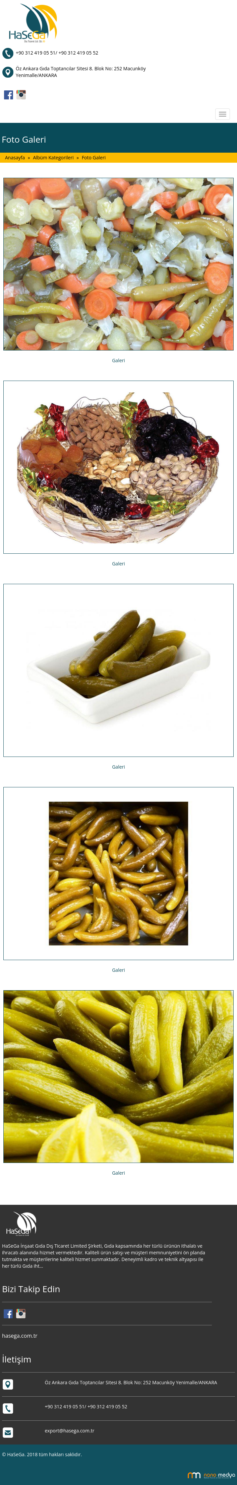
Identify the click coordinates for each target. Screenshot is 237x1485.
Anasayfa (15, 157)
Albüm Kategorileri (53, 157)
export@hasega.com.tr (70, 1430)
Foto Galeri (94, 157)
